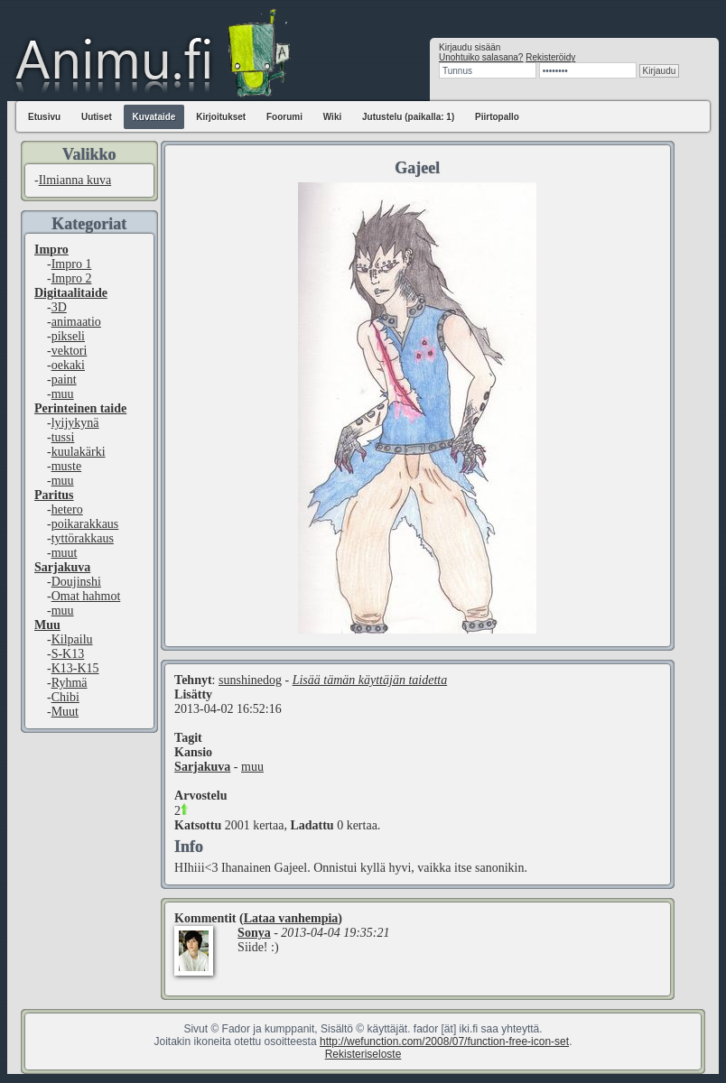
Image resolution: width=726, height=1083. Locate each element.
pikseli (68, 336)
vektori (69, 350)
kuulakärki (78, 451)
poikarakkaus (85, 524)
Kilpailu (72, 639)
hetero (67, 509)
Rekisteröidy (550, 57)
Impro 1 (71, 264)
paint (64, 379)
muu (62, 394)
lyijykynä (75, 423)
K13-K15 (75, 668)
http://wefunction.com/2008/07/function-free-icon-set (444, 1041)
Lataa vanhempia (291, 918)
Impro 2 (71, 278)
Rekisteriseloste (363, 1054)
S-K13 (68, 654)
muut (64, 553)
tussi (63, 437)
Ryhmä (69, 683)
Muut (65, 711)
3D (59, 307)
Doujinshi (76, 581)
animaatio (76, 322)
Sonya (254, 933)
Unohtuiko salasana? (481, 57)
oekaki (68, 365)
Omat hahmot (86, 596)
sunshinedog (250, 680)
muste (66, 466)
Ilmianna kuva (75, 180)
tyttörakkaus (82, 538)
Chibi (65, 697)
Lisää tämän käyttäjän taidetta (370, 680)
